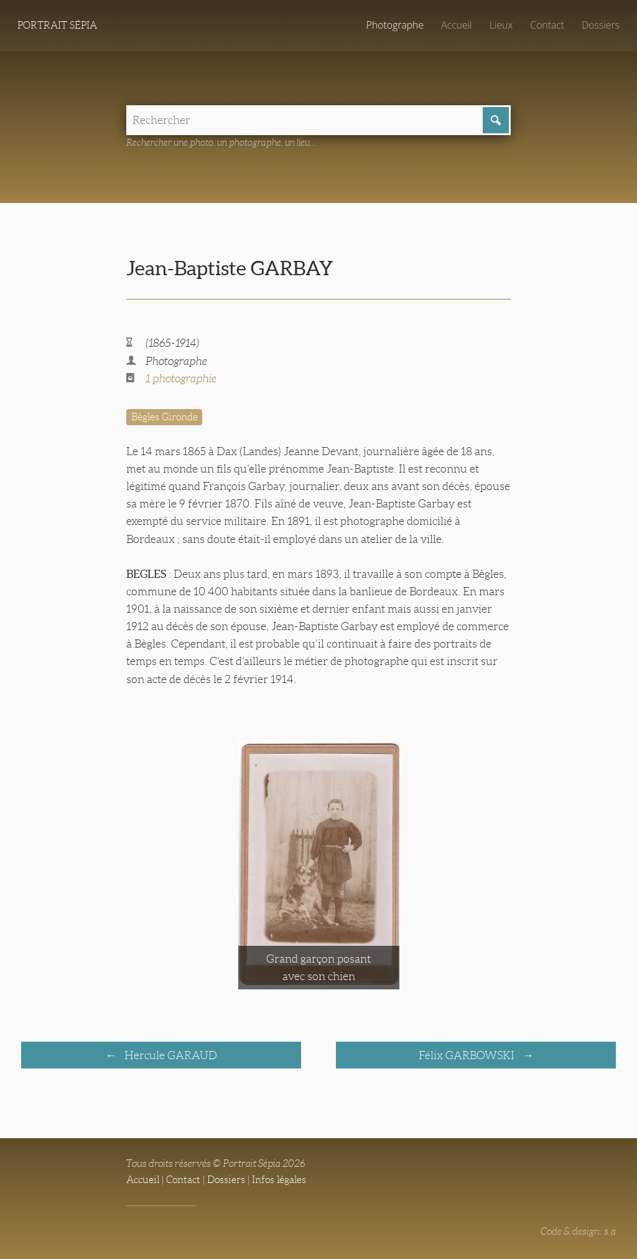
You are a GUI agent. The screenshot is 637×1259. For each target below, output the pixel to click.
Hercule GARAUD (169, 1055)
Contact (547, 25)
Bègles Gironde (164, 417)
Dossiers (601, 25)
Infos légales (279, 1179)
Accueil (456, 25)
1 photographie (181, 378)
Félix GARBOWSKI (468, 1055)
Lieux (501, 25)
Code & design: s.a (578, 1231)
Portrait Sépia (57, 25)
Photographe (395, 25)
